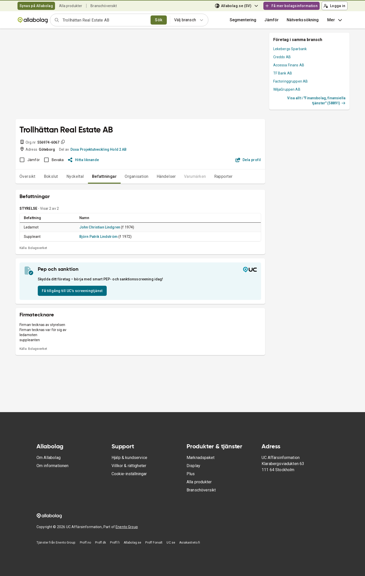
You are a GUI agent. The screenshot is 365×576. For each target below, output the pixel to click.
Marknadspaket (200, 457)
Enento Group (127, 527)
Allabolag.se (132, 542)
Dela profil (248, 160)
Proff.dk (100, 542)
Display (193, 465)
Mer (335, 20)
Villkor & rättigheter (129, 465)
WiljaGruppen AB (286, 89)
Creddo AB (282, 57)
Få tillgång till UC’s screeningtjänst (72, 291)
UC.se (171, 542)
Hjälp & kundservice (129, 457)
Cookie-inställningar (129, 473)
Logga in (334, 6)
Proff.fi (114, 542)
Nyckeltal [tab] (75, 176)
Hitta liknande (83, 160)
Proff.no (85, 542)
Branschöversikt (103, 6)
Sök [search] (158, 19)
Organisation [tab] (137, 176)
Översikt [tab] (27, 176)
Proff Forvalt (153, 542)
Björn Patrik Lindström (98, 237)
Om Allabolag (48, 457)
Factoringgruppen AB (290, 81)
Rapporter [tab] (223, 176)
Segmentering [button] (243, 19)
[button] (271, 20)
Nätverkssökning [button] (303, 19)
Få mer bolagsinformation (291, 6)
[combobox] (105, 20)
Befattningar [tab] (104, 176)
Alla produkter (70, 6)
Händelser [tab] (166, 176)
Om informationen (52, 465)
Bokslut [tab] (51, 176)
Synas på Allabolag (36, 6)
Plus (191, 473)
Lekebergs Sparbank (290, 49)
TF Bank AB (282, 73)
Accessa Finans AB (288, 65)
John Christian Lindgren (99, 227)
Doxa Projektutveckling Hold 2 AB (98, 149)
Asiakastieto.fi (189, 542)
